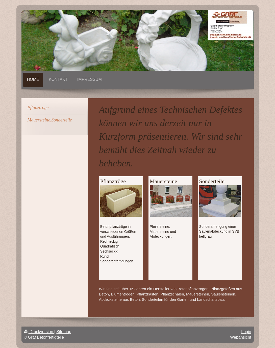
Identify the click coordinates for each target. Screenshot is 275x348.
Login (246, 332)
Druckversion (39, 332)
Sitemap (63, 332)
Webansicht (240, 337)
